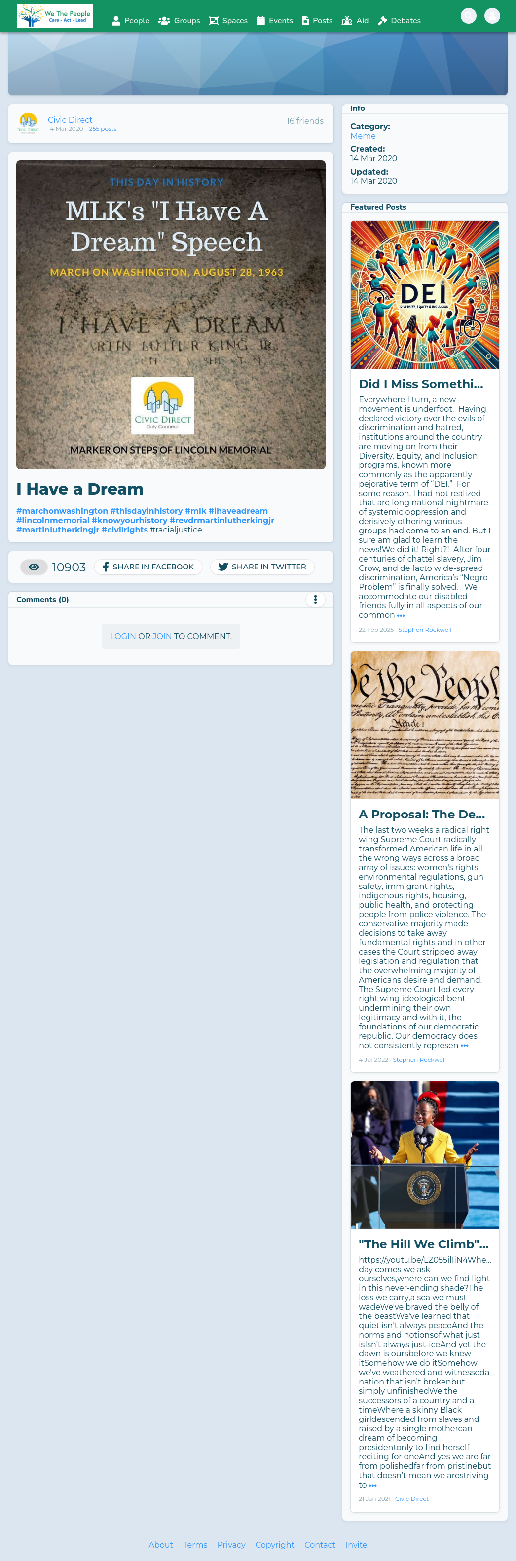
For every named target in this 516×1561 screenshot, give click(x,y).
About (160, 1545)
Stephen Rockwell (425, 629)
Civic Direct (70, 120)
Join (162, 636)
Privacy (231, 1545)
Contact (319, 1545)
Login (123, 636)
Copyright (275, 1545)
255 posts (103, 128)
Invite (356, 1545)
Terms (195, 1545)
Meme (363, 136)
